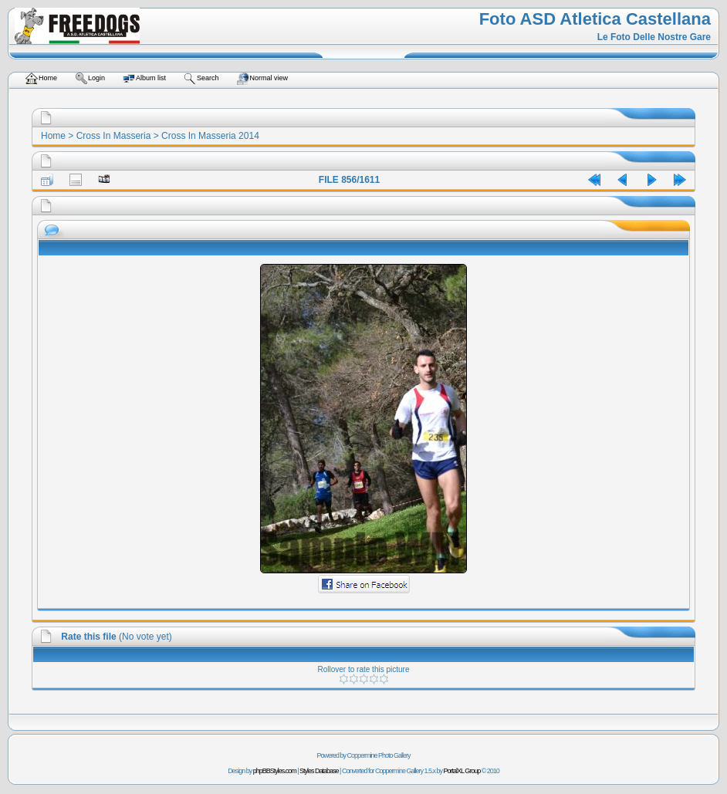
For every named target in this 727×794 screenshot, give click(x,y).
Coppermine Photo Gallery (378, 755)
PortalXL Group (462, 771)
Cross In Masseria (113, 135)
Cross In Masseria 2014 (210, 135)
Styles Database (319, 771)
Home (53, 135)
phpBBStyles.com (274, 771)
